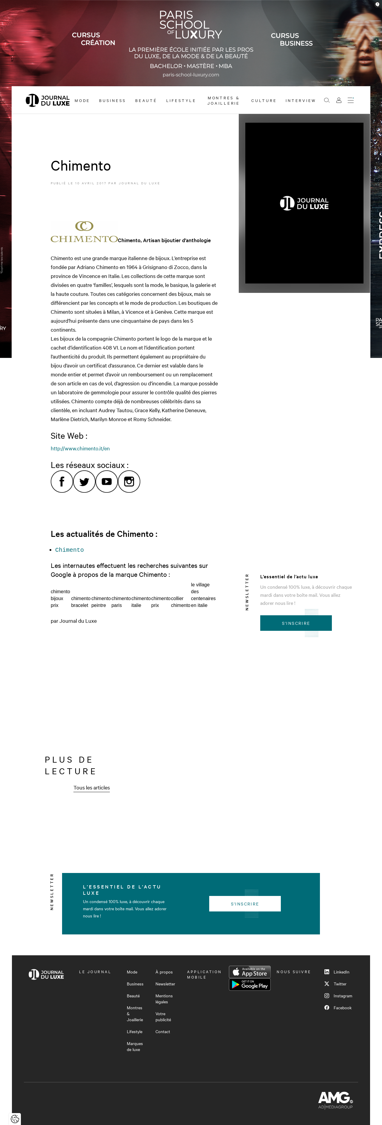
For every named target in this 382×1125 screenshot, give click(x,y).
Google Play (250, 984)
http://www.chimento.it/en (80, 448)
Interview (301, 100)
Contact (162, 1031)
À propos (164, 972)
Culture (264, 100)
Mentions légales (164, 999)
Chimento (69, 549)
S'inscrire (296, 623)
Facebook (338, 1007)
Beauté (146, 100)
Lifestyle (181, 100)
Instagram (338, 996)
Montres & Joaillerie (223, 100)
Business (112, 100)
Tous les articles (91, 787)
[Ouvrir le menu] (351, 100)
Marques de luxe (135, 1046)
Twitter (335, 984)
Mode (82, 100)
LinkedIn (336, 972)
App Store (250, 972)
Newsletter (165, 984)
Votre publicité (163, 1016)
